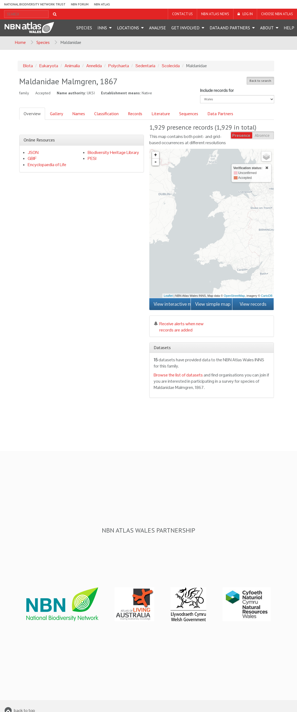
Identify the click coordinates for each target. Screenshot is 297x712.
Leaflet (168, 295)
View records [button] (253, 304)
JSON (33, 152)
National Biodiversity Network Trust (34, 4)
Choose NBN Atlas (277, 14)
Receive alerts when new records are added (179, 327)
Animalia (72, 66)
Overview (32, 113)
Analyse (157, 27)
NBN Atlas (102, 4)
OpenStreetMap (234, 295)
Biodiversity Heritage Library (113, 152)
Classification (106, 113)
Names (78, 113)
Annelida (94, 66)
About (267, 27)
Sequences (188, 113)
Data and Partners (230, 27)
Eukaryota (48, 66)
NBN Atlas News (215, 14)
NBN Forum (80, 4)
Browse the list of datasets (178, 375)
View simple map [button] (212, 304)
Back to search (260, 81)
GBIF (32, 158)
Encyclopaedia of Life (47, 164)
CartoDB (266, 295)
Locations (128, 27)
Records (135, 113)
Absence (262, 135)
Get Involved (185, 27)
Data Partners (220, 113)
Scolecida (171, 66)
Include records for (217, 90)
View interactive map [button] (172, 304)
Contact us (182, 14)
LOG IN (247, 14)
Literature (160, 113)
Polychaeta (118, 66)
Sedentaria (145, 66)
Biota (28, 66)
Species (84, 27)
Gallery (56, 113)
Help (289, 27)
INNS (102, 27)
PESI (92, 158)
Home (20, 42)
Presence (241, 135)
